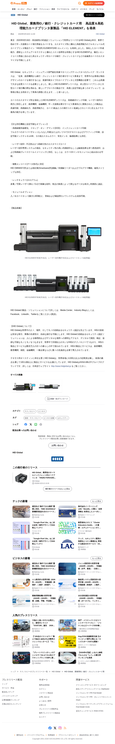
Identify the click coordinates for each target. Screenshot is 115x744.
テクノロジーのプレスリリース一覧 (34, 672)
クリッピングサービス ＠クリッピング (91, 685)
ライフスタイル (63, 9)
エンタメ (21, 9)
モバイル (100, 9)
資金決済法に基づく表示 (89, 735)
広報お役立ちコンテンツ (11, 704)
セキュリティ (62, 418)
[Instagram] (60, 728)
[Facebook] (25, 424)
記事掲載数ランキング (11, 700)
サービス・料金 (8, 688)
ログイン (42, 689)
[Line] (35, 424)
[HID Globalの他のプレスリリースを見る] (94, 15)
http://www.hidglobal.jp (61, 366)
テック (91, 9)
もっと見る (96, 501)
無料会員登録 (44, 685)
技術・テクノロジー (32, 418)
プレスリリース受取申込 (48, 709)
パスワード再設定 (46, 693)
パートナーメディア (10, 696)
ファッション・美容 (47, 9)
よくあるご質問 (45, 701)
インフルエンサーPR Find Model (89, 693)
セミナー (42, 717)
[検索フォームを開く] (79, 3)
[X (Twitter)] (31, 424)
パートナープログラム (35, 735)
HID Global (100, 34)
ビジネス (83, 9)
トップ (13, 672)
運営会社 (19, 735)
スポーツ (74, 9)
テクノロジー (30, 411)
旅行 (35, 9)
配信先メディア (8, 692)
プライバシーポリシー (67, 735)
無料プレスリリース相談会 (49, 713)
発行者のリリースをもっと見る (57, 489)
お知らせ (42, 705)
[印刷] (41, 424)
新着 (14, 9)
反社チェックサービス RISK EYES (89, 711)
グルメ (29, 9)
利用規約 (51, 735)
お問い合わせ (58, 445)
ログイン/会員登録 (93, 3)
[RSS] (65, 728)
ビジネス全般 (49, 418)
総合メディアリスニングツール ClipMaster (92, 689)
